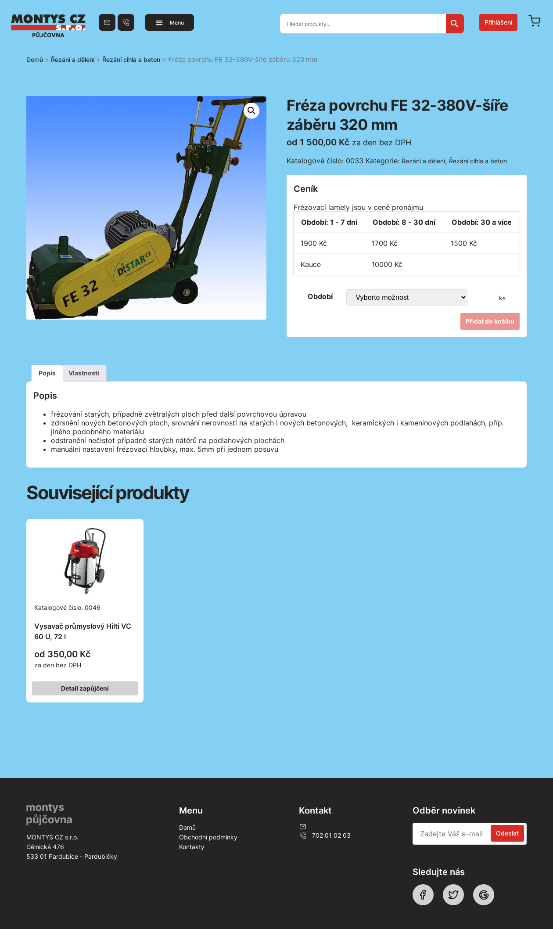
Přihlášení (498, 22)
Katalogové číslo (85, 598)
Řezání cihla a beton (131, 59)
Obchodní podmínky (208, 837)
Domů (34, 59)
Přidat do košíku (490, 321)
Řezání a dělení (72, 59)
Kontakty (192, 846)
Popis (47, 373)
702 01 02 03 (325, 835)
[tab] (47, 373)
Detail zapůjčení (85, 688)
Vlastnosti (83, 373)
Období (320, 296)
